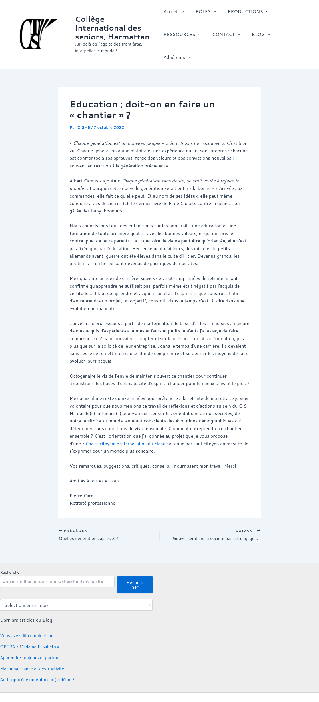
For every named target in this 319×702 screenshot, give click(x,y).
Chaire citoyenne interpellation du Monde (128, 423)
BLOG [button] (256, 35)
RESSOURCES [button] (182, 35)
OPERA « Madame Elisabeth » (31, 627)
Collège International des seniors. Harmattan (112, 18)
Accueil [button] (174, 12)
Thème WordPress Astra (243, 687)
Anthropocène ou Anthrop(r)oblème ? (39, 660)
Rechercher (10, 553)
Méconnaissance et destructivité (34, 649)
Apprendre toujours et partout (31, 638)
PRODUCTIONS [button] (243, 12)
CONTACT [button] (224, 35)
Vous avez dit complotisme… (30, 616)
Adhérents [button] (288, 35)
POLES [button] (203, 12)
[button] (181, 12)
